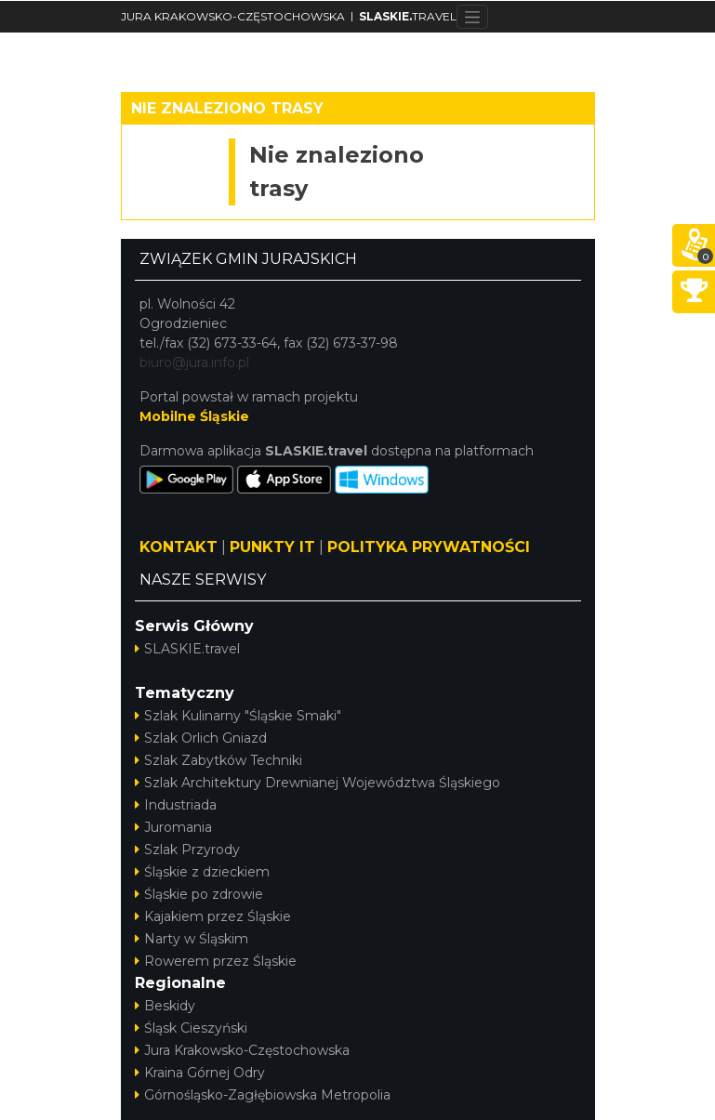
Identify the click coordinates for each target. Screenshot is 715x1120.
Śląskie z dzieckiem (202, 871)
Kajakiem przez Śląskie (213, 916)
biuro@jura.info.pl (194, 362)
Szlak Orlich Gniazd (201, 738)
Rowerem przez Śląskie (216, 961)
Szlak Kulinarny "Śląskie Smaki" (238, 715)
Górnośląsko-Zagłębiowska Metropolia (263, 1095)
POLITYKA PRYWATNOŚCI (428, 547)
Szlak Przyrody (187, 849)
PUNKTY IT (272, 547)
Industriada (176, 805)
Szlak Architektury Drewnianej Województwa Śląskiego (317, 782)
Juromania (173, 827)
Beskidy (165, 1005)
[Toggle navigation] (473, 17)
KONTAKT (178, 547)
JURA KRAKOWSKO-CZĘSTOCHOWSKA (233, 16)
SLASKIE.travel (187, 648)
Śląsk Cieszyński (191, 1028)
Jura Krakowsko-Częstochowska (242, 1050)
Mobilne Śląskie (194, 416)
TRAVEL (408, 16)
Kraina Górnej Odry (200, 1072)
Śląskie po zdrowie (199, 894)
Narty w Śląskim (191, 938)
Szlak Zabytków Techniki (218, 760)
